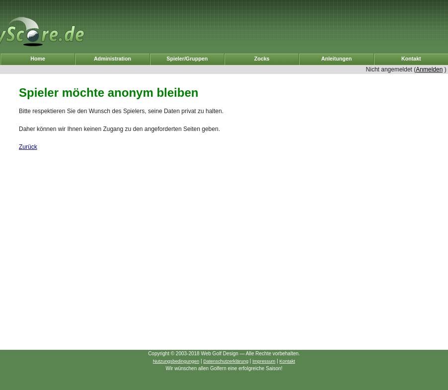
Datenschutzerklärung (225, 361)
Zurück (28, 146)
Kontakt (288, 361)
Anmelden (429, 69)
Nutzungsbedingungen (176, 361)
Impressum (263, 361)
